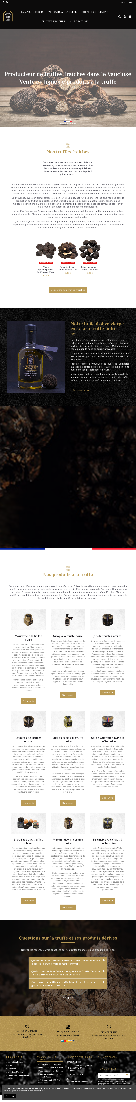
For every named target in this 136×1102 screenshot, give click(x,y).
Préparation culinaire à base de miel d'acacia (50, 1075)
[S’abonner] (127, 1075)
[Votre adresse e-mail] (111, 1075)
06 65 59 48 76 (76, 1075)
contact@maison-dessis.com (79, 1081)
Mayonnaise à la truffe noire (50, 1071)
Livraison (12, 1069)
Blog (131, 2)
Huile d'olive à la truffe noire (50, 1067)
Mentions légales (15, 1072)
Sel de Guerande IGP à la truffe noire (49, 1081)
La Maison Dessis (15, 1062)
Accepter (10, 1096)
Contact (123, 2)
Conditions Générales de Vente (18, 1076)
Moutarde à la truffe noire (49, 1064)
